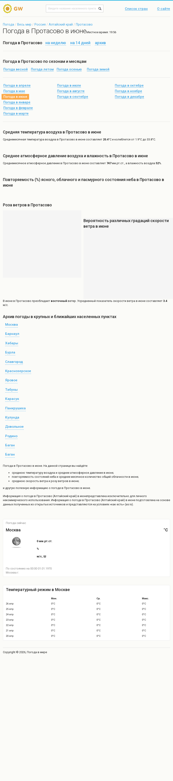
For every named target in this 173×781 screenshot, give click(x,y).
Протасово (84, 24)
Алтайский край (61, 24)
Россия (40, 24)
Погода (8, 24)
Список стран (136, 9)
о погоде (27, 496)
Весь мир (24, 24)
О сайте (163, 9)
